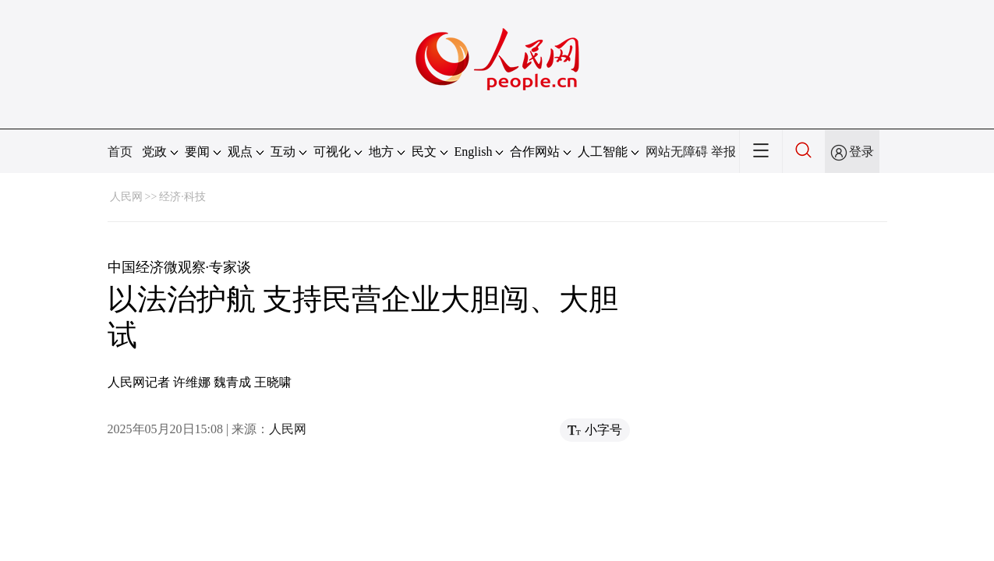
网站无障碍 (677, 151)
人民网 (126, 197)
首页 (120, 151)
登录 (861, 151)
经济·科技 (182, 197)
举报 (723, 151)
